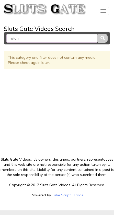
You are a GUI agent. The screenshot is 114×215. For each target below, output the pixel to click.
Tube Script (61, 195)
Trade (79, 195)
